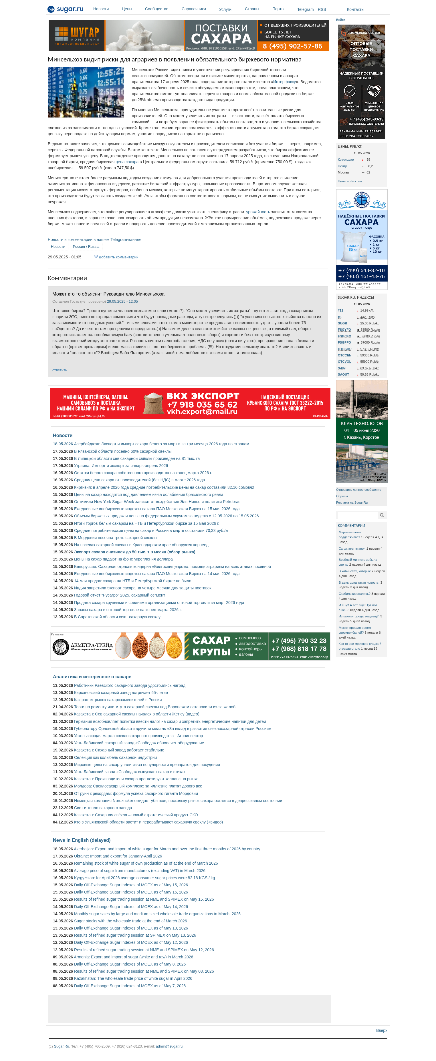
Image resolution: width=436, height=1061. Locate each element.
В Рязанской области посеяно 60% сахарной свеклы (123, 451)
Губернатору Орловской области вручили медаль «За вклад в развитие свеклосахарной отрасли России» (172, 728)
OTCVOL (344, 361)
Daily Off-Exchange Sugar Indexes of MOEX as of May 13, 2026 (131, 928)
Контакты (355, 9)
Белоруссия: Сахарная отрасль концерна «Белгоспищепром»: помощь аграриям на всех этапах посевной (172, 566)
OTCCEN (344, 355)
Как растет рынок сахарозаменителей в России (118, 699)
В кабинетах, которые (355, 571)
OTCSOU (345, 349)
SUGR (342, 323)
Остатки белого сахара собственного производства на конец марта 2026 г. (143, 472)
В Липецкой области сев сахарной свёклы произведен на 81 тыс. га (137, 458)
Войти (340, 19)
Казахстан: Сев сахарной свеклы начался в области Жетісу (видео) (136, 714)
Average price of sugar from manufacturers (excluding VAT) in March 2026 (139, 870)
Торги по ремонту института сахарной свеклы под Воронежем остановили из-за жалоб (154, 707)
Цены (132, 9)
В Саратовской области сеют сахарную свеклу (117, 617)
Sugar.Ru (61, 1046)
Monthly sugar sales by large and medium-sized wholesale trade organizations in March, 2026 (157, 914)
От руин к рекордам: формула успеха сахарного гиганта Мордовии (136, 793)
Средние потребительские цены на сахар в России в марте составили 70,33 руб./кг (151, 530)
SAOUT (343, 374)
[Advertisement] (189, 1009)
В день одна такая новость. (359, 582)
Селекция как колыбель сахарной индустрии (115, 757)
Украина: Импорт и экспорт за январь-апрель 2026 (121, 465)
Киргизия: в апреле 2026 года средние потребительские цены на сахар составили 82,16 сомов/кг (164, 487)
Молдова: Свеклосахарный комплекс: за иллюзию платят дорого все (138, 786)
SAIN (342, 368)
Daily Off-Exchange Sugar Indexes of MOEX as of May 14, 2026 (131, 906)
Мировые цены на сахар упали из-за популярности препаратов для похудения (147, 764)
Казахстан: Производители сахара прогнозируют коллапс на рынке (136, 779)
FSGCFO (344, 336)
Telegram (305, 9)
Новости (106, 9)
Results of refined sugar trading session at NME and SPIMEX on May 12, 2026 (144, 950)
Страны (257, 9)
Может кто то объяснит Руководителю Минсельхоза (108, 293)
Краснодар (346, 159)
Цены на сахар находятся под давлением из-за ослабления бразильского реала (148, 494)
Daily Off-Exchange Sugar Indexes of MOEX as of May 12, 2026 (131, 942)
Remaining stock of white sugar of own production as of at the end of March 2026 (146, 863)
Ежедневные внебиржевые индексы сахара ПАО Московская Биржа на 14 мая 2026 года (157, 573)
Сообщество (162, 9)
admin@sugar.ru (169, 1046)
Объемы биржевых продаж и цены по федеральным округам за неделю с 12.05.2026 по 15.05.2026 (166, 516)
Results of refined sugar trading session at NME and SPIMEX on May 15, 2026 (144, 899)
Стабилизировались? (354, 593)
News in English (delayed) (81, 840)
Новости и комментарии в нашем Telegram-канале (94, 239)
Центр (342, 166)
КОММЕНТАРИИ (351, 525)
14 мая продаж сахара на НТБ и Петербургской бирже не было (132, 581)
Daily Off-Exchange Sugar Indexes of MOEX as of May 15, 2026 (131, 885)
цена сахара (127, 161)
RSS (322, 9)
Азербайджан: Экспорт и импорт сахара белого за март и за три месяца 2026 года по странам (161, 444)
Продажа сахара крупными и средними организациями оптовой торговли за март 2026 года (159, 602)
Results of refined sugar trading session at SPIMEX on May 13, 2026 (135, 935)
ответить (59, 370)
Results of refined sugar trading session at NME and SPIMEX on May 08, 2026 (144, 971)
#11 (340, 310)
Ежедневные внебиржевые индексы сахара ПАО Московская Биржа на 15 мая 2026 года (157, 508)
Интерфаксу (284, 81)
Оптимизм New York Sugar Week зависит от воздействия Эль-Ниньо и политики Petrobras (157, 501)
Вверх (381, 1030)
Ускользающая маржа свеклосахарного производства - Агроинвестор (138, 735)
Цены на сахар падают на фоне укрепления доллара (123, 559)
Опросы (342, 496)
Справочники (199, 9)
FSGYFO (344, 329)
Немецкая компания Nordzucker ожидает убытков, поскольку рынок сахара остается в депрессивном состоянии (178, 800)
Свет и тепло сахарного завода (103, 807)
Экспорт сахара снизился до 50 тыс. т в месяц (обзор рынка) (134, 552)
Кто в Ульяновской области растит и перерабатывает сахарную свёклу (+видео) (148, 822)
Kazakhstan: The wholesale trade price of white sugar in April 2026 (133, 978)
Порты (283, 9)
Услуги (225, 9)
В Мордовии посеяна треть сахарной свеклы (115, 537)
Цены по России (350, 181)
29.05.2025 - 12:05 (122, 301)
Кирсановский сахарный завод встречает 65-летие (121, 692)
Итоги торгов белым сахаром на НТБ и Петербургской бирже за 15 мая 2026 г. (146, 523)
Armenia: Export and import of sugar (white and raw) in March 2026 (133, 957)
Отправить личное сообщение (358, 489)
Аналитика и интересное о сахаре (92, 676)
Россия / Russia (86, 246)
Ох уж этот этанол (352, 548)
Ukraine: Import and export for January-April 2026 (118, 856)
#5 (339, 317)
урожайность (258, 212)
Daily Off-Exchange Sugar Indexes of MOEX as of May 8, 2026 (130, 964)
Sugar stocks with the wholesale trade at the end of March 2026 (130, 921)
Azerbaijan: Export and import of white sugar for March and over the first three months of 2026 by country (167, 849)
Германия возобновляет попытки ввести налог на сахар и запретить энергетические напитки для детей (170, 721)
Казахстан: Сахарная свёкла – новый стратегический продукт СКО (136, 815)
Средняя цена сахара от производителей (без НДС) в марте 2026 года (139, 480)
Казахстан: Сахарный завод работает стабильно (119, 750)
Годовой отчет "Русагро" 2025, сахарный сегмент (119, 595)
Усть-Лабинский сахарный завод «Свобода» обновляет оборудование (139, 743)
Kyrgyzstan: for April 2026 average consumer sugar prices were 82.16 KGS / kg (144, 877)
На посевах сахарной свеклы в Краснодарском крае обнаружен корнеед (141, 545)
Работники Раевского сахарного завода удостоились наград (129, 685)
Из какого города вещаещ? (359, 616)
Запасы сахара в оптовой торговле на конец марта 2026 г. (128, 609)
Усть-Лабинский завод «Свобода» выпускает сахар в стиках (129, 771)
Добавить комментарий (118, 257)
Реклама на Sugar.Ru (352, 502)
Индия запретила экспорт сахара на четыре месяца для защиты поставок (142, 588)
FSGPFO (344, 342)
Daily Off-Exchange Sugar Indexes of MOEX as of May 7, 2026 (130, 986)
